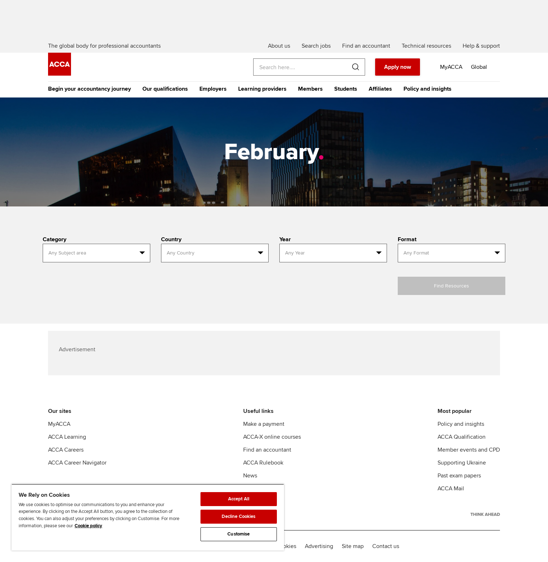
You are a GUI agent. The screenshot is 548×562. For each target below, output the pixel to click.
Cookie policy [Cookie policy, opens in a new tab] (88, 526)
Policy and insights (427, 88)
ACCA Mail (451, 488)
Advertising (319, 546)
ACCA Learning (67, 436)
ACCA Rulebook (263, 462)
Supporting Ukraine (462, 462)
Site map (353, 546)
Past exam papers (459, 475)
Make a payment (263, 424)
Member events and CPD (469, 449)
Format (407, 239)
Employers (213, 88)
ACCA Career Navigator (77, 462)
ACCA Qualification (462, 436)
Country (171, 239)
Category (54, 239)
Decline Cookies (238, 516)
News (250, 475)
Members (310, 88)
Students (345, 88)
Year (285, 239)
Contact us (385, 546)
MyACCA (59, 424)
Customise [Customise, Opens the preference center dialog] (238, 534)
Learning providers (262, 88)
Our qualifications (165, 88)
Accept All (238, 499)
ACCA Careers (66, 449)
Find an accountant (267, 449)
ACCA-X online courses (272, 436)
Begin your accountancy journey (89, 88)
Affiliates (380, 88)
